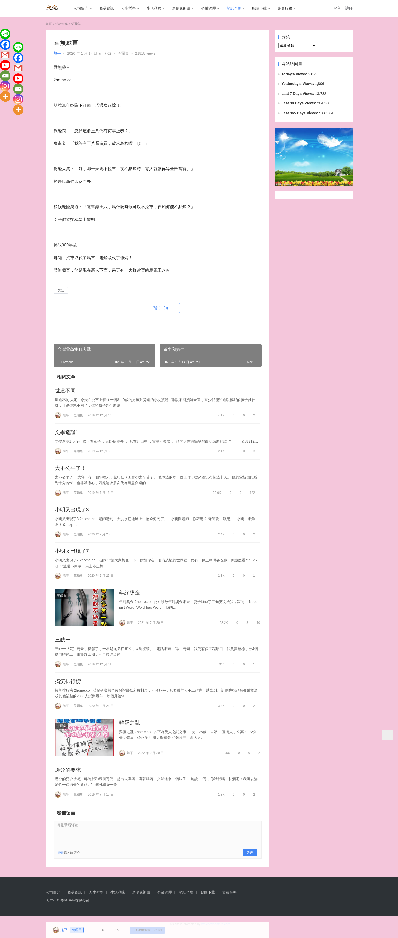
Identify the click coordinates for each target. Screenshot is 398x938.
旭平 (57, 53)
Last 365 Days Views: (300, 113)
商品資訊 (106, 8)
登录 (61, 859)
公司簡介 (81, 8)
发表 (250, 859)
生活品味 (154, 8)
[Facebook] (5, 44)
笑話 (61, 290)
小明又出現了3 (72, 511)
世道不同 (65, 391)
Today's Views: (295, 74)
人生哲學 (128, 8)
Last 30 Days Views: (299, 103)
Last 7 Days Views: (298, 93)
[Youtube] (5, 65)
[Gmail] (5, 55)
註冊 (349, 8)
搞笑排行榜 (68, 685)
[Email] (5, 75)
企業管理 (208, 8)
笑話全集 (234, 8)
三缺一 (62, 643)
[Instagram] (5, 86)
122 (250, 494)
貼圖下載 (259, 8)
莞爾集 (123, 53)
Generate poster (145, 930)
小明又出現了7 (72, 553)
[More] (5, 96)
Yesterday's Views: (298, 84)
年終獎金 (129, 596)
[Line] (5, 34)
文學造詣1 (67, 433)
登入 (337, 8)
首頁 (49, 24)
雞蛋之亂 (129, 728)
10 (256, 626)
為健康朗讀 (181, 8)
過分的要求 (68, 775)
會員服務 (285, 8)
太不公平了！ (70, 469)
